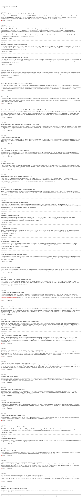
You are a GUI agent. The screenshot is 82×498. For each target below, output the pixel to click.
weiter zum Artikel (6, 20)
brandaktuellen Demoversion (9, 297)
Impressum (78, 496)
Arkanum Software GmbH (13, 496)
